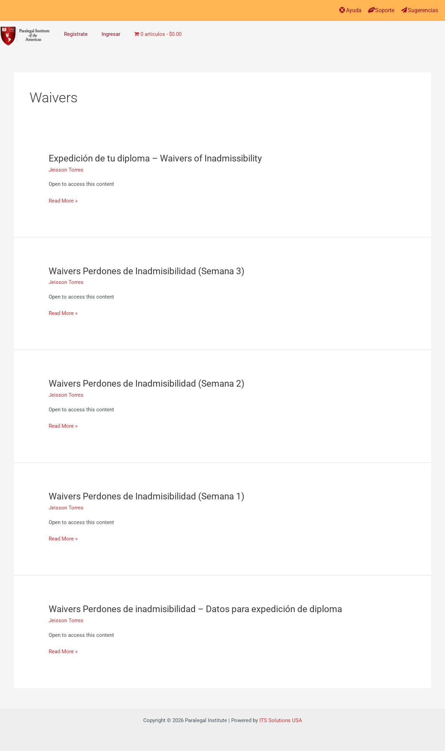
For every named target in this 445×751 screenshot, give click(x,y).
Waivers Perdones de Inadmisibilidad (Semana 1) (146, 496)
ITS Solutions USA (280, 720)
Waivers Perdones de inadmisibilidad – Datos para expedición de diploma (195, 609)
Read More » (63, 201)
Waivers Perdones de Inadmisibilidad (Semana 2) (146, 383)
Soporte (384, 10)
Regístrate (76, 34)
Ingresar (111, 34)
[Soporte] (371, 10)
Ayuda (354, 10)
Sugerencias (423, 10)
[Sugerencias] (404, 10)
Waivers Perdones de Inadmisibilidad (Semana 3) (146, 271)
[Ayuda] (342, 10)
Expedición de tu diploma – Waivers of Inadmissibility (155, 158)
